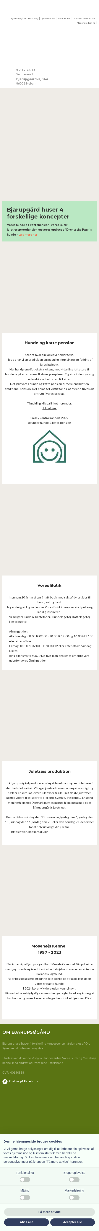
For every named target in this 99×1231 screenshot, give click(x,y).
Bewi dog (33, 18)
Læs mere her (27, 234)
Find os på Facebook (23, 1081)
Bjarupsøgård (18, 18)
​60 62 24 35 (26, 70)
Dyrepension (48, 18)
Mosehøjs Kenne (86, 22)
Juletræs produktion (83, 18)
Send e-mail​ (24, 74)
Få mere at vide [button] (50, 1212)
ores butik (64, 18)
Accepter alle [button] (72, 1222)
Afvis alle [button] (26, 1222)
